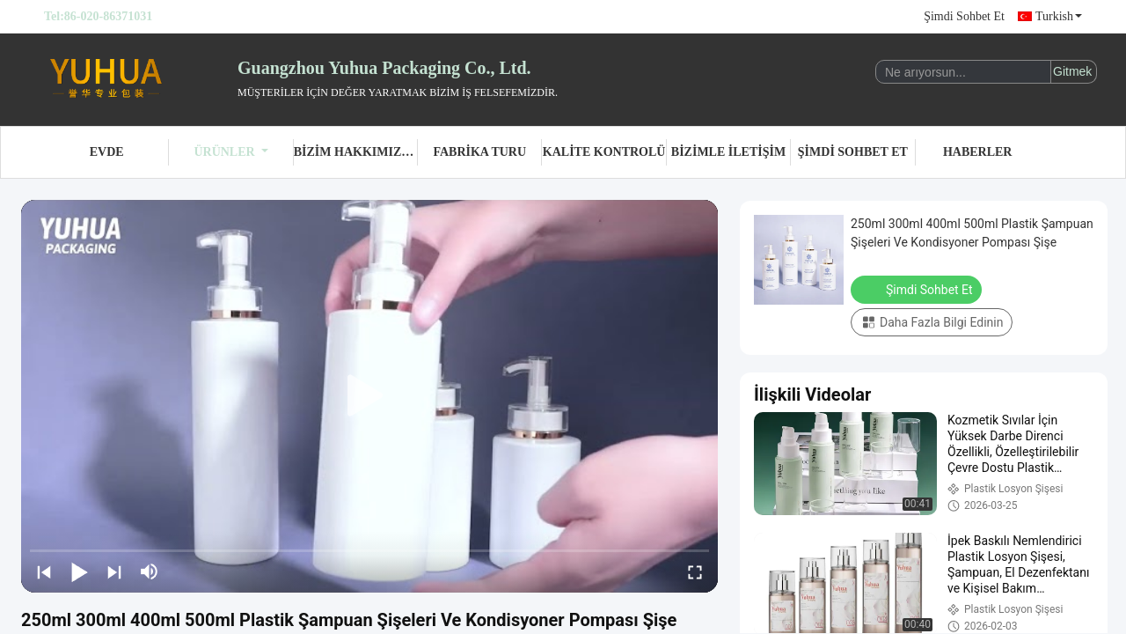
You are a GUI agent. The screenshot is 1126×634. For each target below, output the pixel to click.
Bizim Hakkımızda (356, 151)
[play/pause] (79, 571)
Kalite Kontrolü (604, 151)
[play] (369, 396)
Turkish (1058, 16)
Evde (107, 151)
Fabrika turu (479, 151)
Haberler (978, 151)
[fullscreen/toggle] (695, 571)
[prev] (44, 571)
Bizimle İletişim (728, 151)
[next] (114, 571)
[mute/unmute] (149, 571)
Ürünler (230, 151)
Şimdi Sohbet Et (964, 16)
